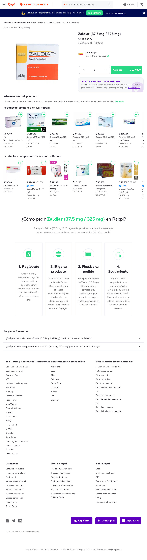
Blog (98, 468)
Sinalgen (75, 22)
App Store (82, 520)
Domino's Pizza (12, 375)
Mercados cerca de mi (16, 481)
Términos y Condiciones (107, 481)
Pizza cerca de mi (104, 375)
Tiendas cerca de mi (15, 493)
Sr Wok (9, 429)
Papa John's (11, 400)
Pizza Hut (10, 449)
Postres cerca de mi (105, 395)
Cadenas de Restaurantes (18, 366)
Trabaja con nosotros (60, 473)
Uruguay (55, 400)
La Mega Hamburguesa (16, 383)
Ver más (119, 101)
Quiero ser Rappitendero (62, 485)
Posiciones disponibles (61, 481)
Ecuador (54, 387)
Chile (53, 375)
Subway (9, 391)
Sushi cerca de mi (104, 383)
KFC (7, 379)
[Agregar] (20, 114)
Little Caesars (12, 453)
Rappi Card (101, 485)
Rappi (5, 28)
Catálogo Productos (15, 468)
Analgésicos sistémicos (36, 22)
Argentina (55, 366)
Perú (53, 395)
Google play (106, 520)
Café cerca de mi (103, 379)
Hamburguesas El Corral (17, 441)
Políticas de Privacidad (106, 489)
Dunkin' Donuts (13, 445)
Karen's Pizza (12, 416)
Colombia (55, 379)
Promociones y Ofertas (16, 473)
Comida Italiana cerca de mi (108, 411)
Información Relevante (106, 502)
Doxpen (68, 22)
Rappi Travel (11, 502)
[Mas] (106, 70)
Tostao (9, 412)
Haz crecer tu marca (60, 489)
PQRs (98, 498)
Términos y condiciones (115, 13)
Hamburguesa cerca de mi (108, 366)
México (54, 391)
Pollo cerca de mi (104, 371)
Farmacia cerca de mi (15, 485)
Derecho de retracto (105, 473)
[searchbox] (86, 4)
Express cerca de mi (15, 489)
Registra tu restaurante (61, 468)
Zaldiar (49, 22)
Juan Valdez (11, 404)
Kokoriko (9, 433)
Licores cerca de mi (14, 498)
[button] (34, 4)
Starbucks (10, 387)
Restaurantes (12, 477)
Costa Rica (56, 383)
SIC (97, 477)
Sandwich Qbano (14, 408)
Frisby (8, 420)
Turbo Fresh (11, 506)
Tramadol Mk (58, 22)
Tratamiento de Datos (106, 493)
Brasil (53, 371)
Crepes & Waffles (14, 395)
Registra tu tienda (59, 477)
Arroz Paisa (11, 437)
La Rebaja (91, 52)
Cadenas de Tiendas (15, 371)
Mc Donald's (11, 424)
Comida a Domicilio (104, 407)
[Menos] (83, 70)
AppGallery (130, 520)
